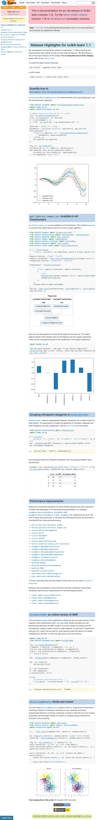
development (58, 18)
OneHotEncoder (62, 306)
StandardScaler (43, 311)
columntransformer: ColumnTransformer (52, 299)
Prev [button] (5, 7)
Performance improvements (11, 44)
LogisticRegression (52, 323)
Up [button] (13, 7)
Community (55, 3)
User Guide (30, 3)
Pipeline (52, 296)
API (38, 3)
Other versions (13, 14)
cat (62, 302)
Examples (45, 3)
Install (21, 3)
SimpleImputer (43, 306)
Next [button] (21, 7)
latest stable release (75, 14)
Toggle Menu (6, 818)
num (43, 302)
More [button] (64, 3)
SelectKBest (52, 318)
